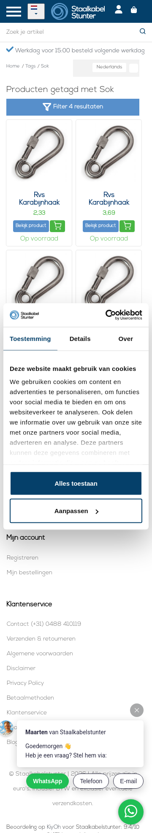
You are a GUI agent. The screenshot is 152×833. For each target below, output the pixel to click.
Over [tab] (126, 338)
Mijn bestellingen (29, 573)
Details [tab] (80, 338)
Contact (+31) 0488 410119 (44, 624)
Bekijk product (31, 226)
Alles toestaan (76, 483)
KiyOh (54, 827)
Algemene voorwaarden (40, 654)
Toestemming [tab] (30, 338)
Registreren (22, 558)
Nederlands (109, 67)
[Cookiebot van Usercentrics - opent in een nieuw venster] (107, 315)
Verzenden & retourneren (41, 639)
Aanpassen (76, 510)
